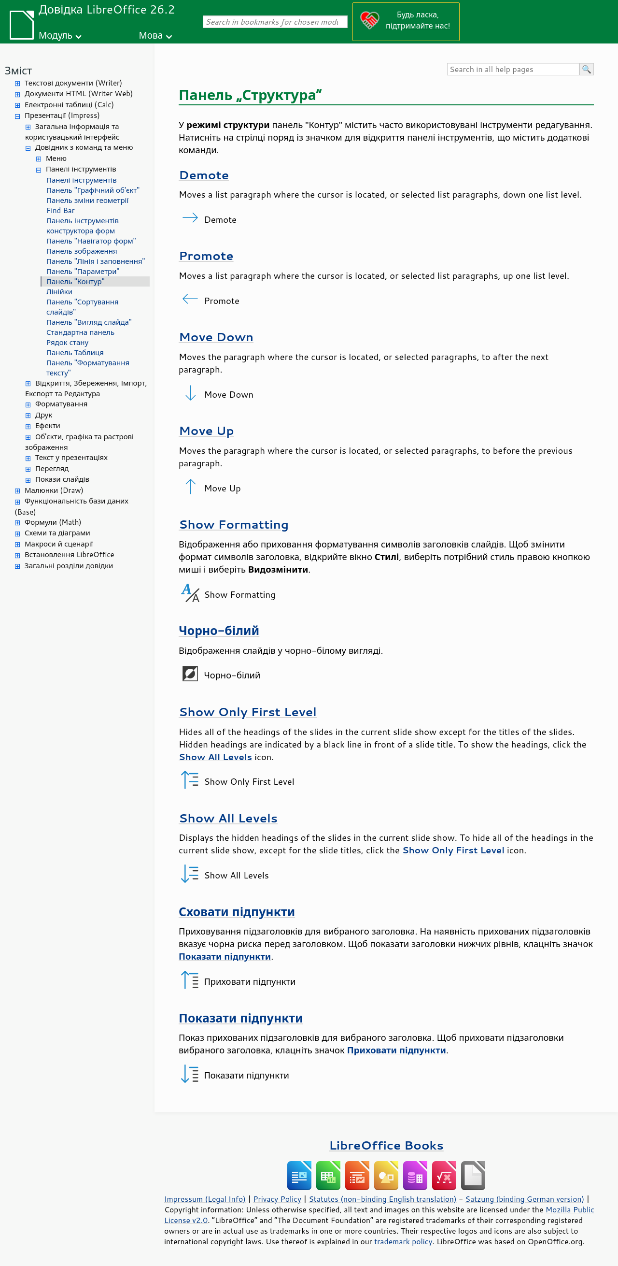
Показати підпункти (241, 1017)
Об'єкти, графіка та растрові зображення (79, 442)
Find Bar (60, 210)
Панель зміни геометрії (87, 200)
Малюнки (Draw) (54, 490)
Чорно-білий (219, 630)
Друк (43, 415)
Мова (151, 35)
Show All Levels (228, 817)
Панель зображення (81, 251)
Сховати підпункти (237, 911)
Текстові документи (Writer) (73, 83)
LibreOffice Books (386, 1145)
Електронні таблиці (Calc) (69, 105)
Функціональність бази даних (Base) (71, 506)
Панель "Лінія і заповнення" (95, 261)
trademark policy (403, 1241)
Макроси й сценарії (59, 544)
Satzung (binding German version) (525, 1199)
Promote (206, 255)
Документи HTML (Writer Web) (79, 93)
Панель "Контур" (75, 281)
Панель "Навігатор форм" (91, 241)
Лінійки (59, 292)
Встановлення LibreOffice (69, 554)
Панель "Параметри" (82, 271)
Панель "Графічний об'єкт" (93, 190)
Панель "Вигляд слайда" (89, 322)
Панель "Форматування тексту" (87, 368)
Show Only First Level (248, 711)
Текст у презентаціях (71, 457)
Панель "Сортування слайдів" (82, 307)
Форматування (61, 404)
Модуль (55, 35)
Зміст (18, 70)
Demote (204, 174)
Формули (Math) (53, 522)
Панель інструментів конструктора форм (82, 226)
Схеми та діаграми (57, 533)
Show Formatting (234, 524)
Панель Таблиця (75, 352)
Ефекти (47, 425)
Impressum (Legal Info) (205, 1199)
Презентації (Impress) (62, 115)
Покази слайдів (62, 479)
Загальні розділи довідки (69, 566)
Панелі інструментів (81, 169)
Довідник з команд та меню (84, 147)
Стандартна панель (80, 332)
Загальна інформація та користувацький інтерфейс (72, 132)
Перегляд (52, 468)
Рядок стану (67, 342)
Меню (56, 158)
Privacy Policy (277, 1199)
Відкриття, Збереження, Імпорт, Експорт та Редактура (86, 388)
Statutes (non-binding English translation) (382, 1199)
